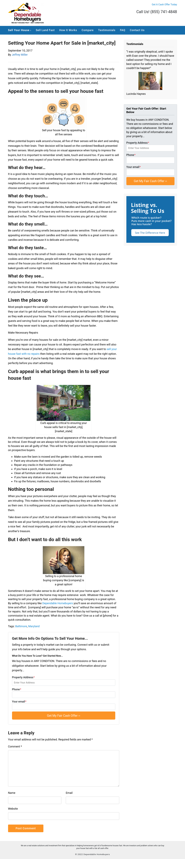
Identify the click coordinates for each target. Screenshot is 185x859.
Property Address (63, 681)
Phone (63, 693)
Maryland (34, 626)
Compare (88, 30)
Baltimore (21, 626)
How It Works (68, 30)
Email (69, 792)
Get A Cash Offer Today (164, 4)
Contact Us (137, 30)
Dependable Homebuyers (57, 603)
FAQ (122, 30)
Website (13, 808)
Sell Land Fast (45, 30)
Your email (63, 705)
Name (11, 792)
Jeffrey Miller (20, 54)
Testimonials (106, 30)
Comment (15, 746)
